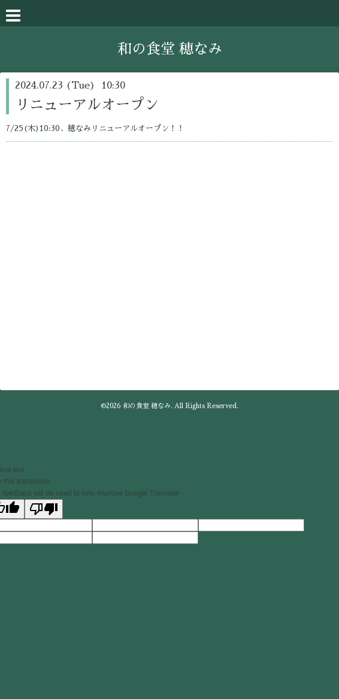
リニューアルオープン (87, 105)
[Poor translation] (44, 509)
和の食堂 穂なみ (169, 49)
